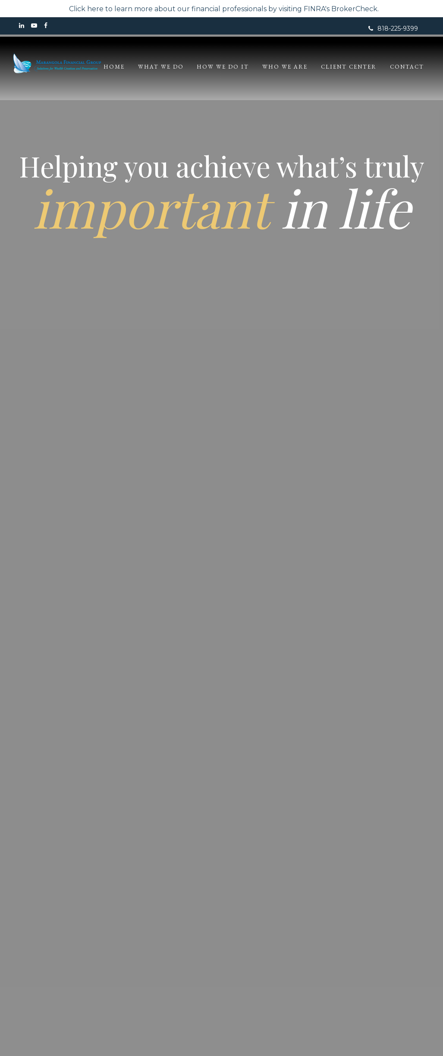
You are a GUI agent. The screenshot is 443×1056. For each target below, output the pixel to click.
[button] (176, 67)
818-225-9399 (393, 28)
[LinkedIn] (21, 25)
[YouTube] (34, 25)
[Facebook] (45, 25)
